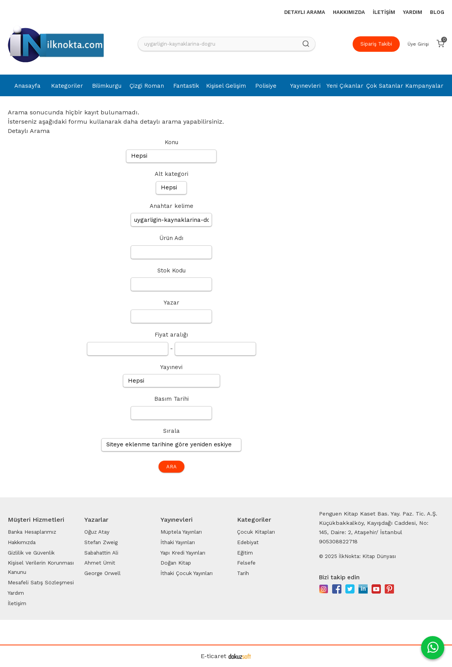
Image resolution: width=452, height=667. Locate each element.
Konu (171, 142)
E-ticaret (213, 656)
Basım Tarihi (171, 398)
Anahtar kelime (171, 205)
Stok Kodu (171, 270)
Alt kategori (171, 173)
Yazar (171, 302)
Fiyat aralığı (171, 334)
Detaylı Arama (29, 130)
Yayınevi (171, 367)
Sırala (171, 430)
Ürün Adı (171, 238)
